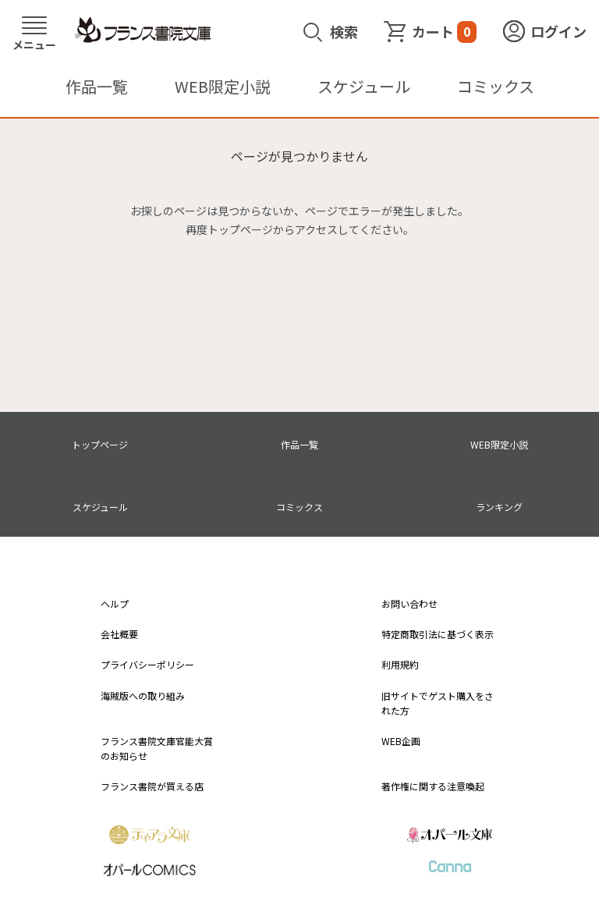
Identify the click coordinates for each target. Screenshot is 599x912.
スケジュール (363, 86)
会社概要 (119, 634)
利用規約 (400, 664)
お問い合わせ (409, 603)
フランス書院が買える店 (152, 786)
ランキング (499, 506)
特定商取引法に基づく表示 (437, 634)
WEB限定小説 (223, 86)
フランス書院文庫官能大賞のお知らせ (157, 748)
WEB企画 (400, 740)
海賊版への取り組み (143, 695)
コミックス (495, 86)
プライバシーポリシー (147, 664)
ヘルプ (115, 603)
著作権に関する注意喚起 (432, 786)
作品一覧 (97, 86)
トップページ (100, 444)
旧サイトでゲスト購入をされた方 (437, 703)
